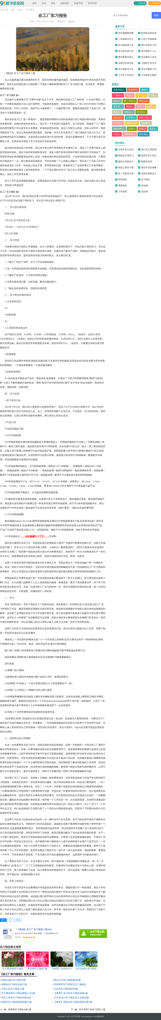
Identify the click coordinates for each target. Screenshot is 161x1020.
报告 (53, 3)
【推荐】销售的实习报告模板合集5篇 (73, 1002)
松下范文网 (75, 1016)
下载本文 (71, 21)
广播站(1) (118, 95)
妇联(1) (142, 129)
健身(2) (116, 101)
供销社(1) (128, 112)
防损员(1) (118, 117)
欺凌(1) (116, 112)
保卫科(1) (133, 90)
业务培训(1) (119, 90)
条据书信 (78, 3)
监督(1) (132, 129)
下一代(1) (141, 95)
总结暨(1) (145, 123)
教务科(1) (118, 106)
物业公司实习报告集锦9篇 (67, 980)
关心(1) (129, 95)
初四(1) (153, 129)
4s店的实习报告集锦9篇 (66, 989)
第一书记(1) (130, 101)
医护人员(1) (144, 117)
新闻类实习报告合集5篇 (19, 1009)
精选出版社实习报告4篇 (13, 980)
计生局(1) (118, 123)
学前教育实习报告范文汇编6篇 (69, 984)
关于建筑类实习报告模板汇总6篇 (18, 993)
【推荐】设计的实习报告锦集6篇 (71, 993)
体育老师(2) (130, 134)
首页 (34, 3)
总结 (44, 3)
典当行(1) (141, 112)
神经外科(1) (119, 129)
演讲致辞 (64, 3)
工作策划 (122, 191)
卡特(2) (140, 106)
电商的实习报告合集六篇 (14, 984)
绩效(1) (144, 90)
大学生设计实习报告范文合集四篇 (71, 997)
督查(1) (153, 95)
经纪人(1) (143, 101)
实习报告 (30, 10)
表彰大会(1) (132, 123)
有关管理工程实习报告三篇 (92, 1009)
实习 (3, 920)
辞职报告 (122, 179)
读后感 (144, 191)
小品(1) (116, 134)
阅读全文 (61, 21)
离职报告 (122, 185)
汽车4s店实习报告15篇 (12, 989)
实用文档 (92, 3)
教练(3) (129, 106)
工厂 (11, 920)
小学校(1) (131, 117)
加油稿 (144, 185)
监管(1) (151, 106)
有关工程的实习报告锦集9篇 (15, 997)
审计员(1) (143, 134)
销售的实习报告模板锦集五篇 (16, 1002)
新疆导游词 (146, 161)
